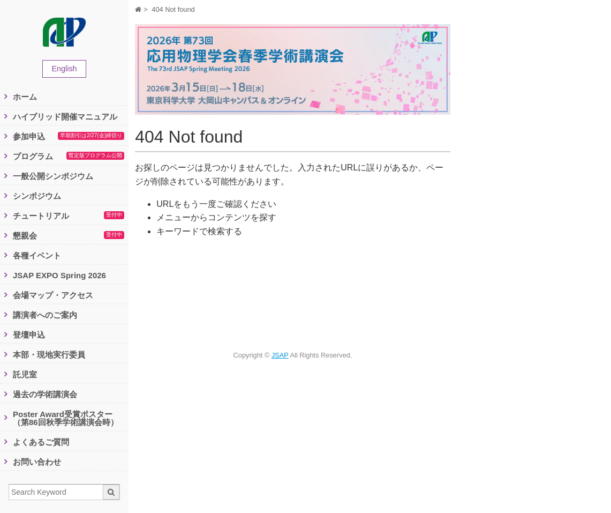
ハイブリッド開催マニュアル (65, 116)
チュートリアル (68, 216)
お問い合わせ (37, 461)
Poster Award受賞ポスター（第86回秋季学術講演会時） (65, 418)
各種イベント (37, 255)
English (64, 68)
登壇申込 (29, 334)
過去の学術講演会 (45, 394)
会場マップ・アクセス (53, 295)
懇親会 (68, 236)
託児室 (25, 374)
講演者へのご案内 (45, 314)
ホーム (25, 96)
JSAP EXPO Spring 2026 (59, 275)
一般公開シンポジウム (53, 176)
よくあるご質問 (41, 442)
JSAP (280, 355)
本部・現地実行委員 (49, 354)
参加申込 (68, 137)
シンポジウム (37, 195)
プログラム (68, 156)
